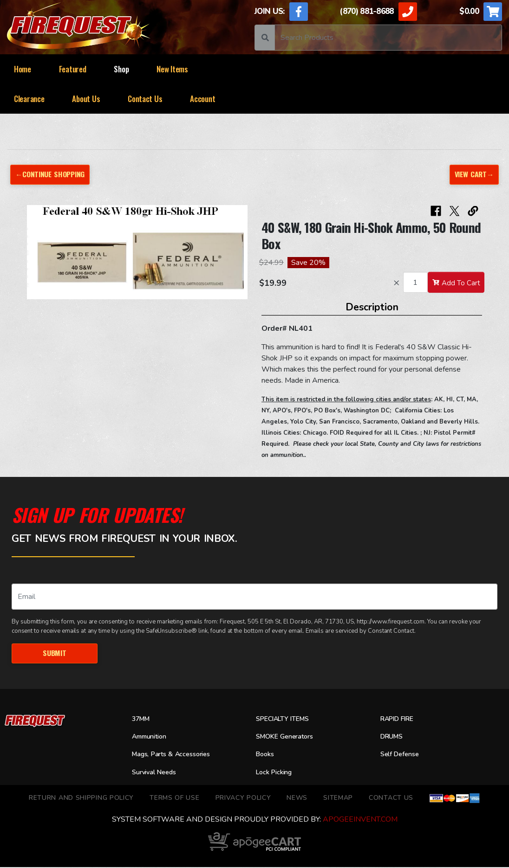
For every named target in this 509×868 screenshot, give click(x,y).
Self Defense (402, 755)
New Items (172, 69)
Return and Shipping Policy (81, 798)
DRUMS (392, 737)
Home (22, 69)
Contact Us (145, 98)
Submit (54, 653)
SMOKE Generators (288, 737)
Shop (121, 69)
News (297, 798)
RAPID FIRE (399, 719)
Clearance (29, 98)
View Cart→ (473, 174)
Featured (72, 69)
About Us (86, 98)
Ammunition (152, 737)
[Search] (388, 38)
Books (266, 755)
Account (202, 98)
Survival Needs (157, 773)
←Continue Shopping (51, 174)
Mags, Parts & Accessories (175, 755)
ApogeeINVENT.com (360, 820)
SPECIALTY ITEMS (285, 719)
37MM (142, 719)
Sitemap (338, 798)
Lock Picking (276, 773)
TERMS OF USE (174, 798)
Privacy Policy (243, 798)
